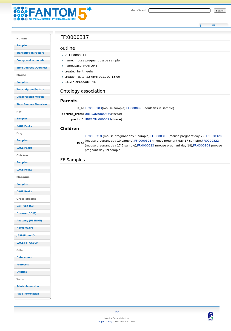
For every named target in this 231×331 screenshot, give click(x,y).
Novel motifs (25, 228)
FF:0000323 (145, 145)
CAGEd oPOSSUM (27, 243)
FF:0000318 (93, 136)
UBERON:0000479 (98, 114)
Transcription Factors (30, 53)
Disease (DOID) (26, 213)
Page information (28, 293)
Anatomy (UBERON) (29, 220)
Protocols (23, 264)
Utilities (22, 272)
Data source (24, 257)
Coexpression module (30, 60)
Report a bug (105, 321)
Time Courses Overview (32, 67)
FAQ (116, 311)
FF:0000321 (142, 140)
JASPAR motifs (26, 235)
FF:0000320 (213, 136)
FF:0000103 (93, 108)
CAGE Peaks (24, 126)
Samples (22, 45)
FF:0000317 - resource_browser (50, 11)
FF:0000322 (210, 140)
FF (213, 26)
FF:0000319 (159, 136)
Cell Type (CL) (25, 206)
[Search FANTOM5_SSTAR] (179, 10)
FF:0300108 (201, 145)
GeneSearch (139, 10)
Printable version (28, 286)
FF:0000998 (134, 108)
